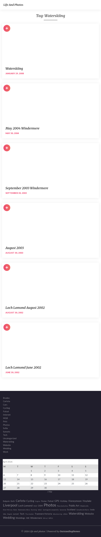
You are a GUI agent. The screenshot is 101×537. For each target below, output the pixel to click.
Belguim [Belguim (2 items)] (6, 501)
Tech (5, 435)
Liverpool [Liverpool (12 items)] (10, 505)
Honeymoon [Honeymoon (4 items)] (75, 500)
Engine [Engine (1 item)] (37, 501)
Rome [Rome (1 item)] (15, 510)
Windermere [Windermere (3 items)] (36, 518)
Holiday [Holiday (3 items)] (63, 501)
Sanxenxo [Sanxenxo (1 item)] (63, 510)
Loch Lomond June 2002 (23, 367)
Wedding (7, 448)
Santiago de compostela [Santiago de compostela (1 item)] (51, 510)
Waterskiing (14, 69)
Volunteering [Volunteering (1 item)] (57, 514)
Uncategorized (9, 438)
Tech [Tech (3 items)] (22, 513)
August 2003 (14, 248)
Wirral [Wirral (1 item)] (45, 518)
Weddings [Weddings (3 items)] (20, 518)
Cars (5, 404)
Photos (6, 425)
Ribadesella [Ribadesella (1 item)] (84, 506)
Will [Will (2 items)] (27, 518)
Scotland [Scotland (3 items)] (71, 509)
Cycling (6, 408)
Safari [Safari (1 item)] (40, 510)
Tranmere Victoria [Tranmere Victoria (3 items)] (43, 513)
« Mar (49, 491)
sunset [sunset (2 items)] (16, 514)
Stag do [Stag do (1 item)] (9, 514)
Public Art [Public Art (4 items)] (74, 505)
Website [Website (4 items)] (89, 513)
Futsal (6, 411)
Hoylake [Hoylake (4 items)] (87, 500)
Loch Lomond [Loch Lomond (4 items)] (25, 505)
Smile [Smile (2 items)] (92, 509)
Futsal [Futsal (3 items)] (50, 501)
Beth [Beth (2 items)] (13, 501)
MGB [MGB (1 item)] (35, 506)
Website (7, 445)
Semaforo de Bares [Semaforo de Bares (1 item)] (82, 510)
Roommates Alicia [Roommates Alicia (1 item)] (24, 510)
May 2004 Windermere (22, 128)
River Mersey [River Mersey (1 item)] (7, 510)
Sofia (5, 428)
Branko (6, 398)
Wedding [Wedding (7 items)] (9, 517)
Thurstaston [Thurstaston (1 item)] (29, 514)
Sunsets (6, 431)
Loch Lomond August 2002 (25, 308)
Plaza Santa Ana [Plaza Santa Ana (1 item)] (62, 506)
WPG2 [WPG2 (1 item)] (51, 518)
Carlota (6, 401)
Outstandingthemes (70, 531)
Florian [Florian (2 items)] (44, 501)
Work (5, 452)
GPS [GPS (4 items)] (56, 500)
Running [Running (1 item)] (34, 510)
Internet (7, 414)
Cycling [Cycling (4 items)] (30, 500)
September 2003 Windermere (26, 188)
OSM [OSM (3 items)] (40, 505)
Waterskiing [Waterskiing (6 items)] (76, 513)
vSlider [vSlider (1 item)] (65, 514)
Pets (5, 421)
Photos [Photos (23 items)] (50, 505)
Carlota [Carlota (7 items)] (20, 500)
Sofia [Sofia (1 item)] (4, 514)
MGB (5, 418)
